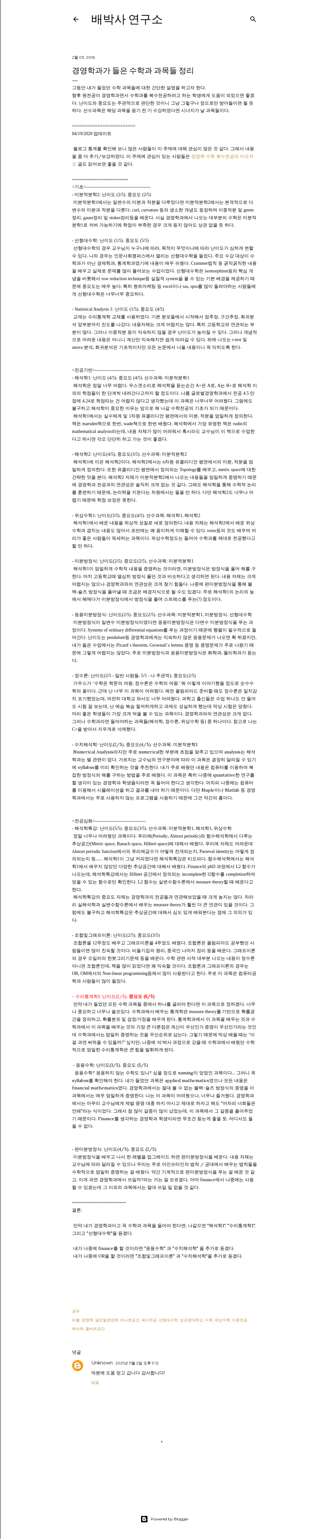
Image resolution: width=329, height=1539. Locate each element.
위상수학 (222, 1320)
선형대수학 (168, 1320)
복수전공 (149, 1320)
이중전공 (239, 1320)
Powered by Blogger (164, 1519)
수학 (209, 1320)
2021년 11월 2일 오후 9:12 (137, 1363)
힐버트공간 (95, 1328)
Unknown (102, 1363)
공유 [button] (76, 1311)
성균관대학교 (191, 1320)
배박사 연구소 (127, 19)
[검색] (253, 18)
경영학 (87, 1320)
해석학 (78, 1328)
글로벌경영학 (106, 1320)
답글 (95, 1382)
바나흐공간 (129, 1320)
